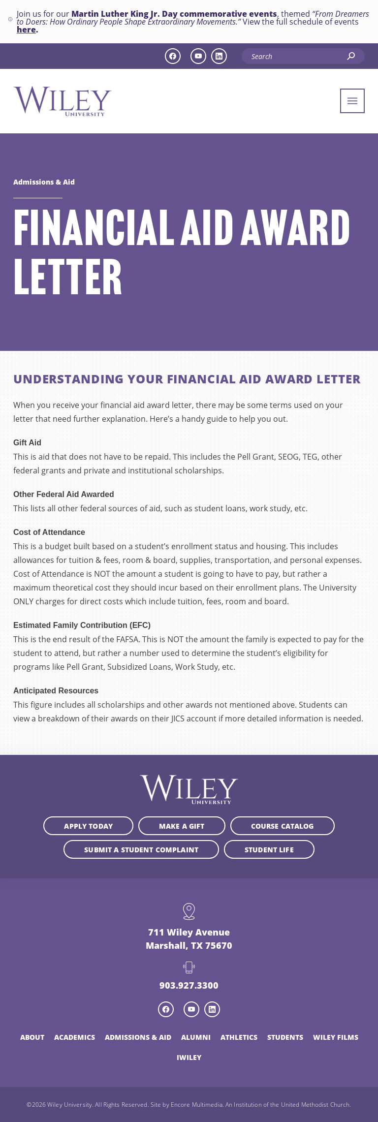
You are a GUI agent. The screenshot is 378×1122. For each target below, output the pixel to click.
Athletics (238, 1037)
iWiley (189, 1057)
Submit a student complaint (141, 849)
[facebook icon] (173, 56)
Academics (74, 1037)
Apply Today (88, 826)
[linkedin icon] (219, 56)
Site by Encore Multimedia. (187, 1104)
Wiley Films (335, 1037)
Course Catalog (282, 826)
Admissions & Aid (44, 181)
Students (285, 1037)
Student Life (269, 849)
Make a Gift (182, 826)
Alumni (196, 1037)
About (32, 1037)
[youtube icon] (198, 56)
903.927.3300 (189, 985)
